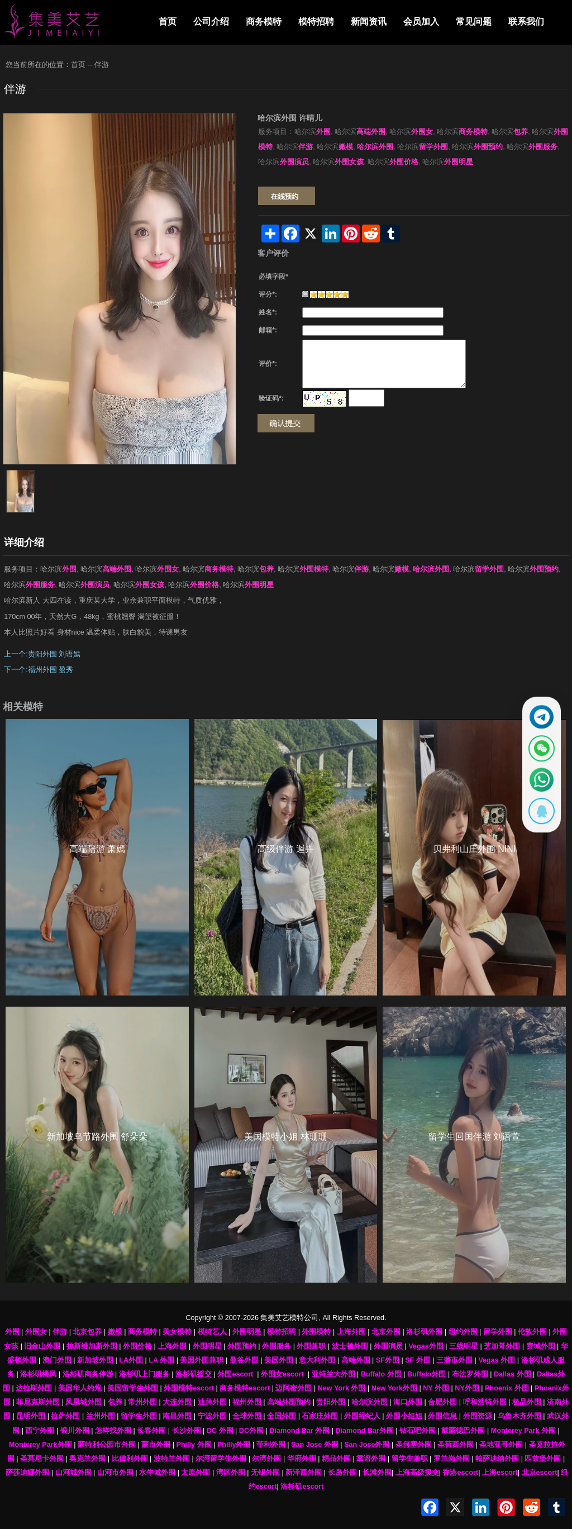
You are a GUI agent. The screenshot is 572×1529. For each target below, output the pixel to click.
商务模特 (264, 21)
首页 (168, 21)
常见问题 (474, 21)
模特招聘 (316, 21)
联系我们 (526, 21)
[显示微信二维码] (537, 745)
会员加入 (421, 21)
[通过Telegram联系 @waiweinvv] (537, 708)
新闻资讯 (369, 21)
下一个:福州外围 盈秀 (38, 670)
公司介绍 (211, 21)
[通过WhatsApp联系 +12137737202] (537, 783)
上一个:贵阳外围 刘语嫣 (42, 654)
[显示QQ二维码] (537, 820)
